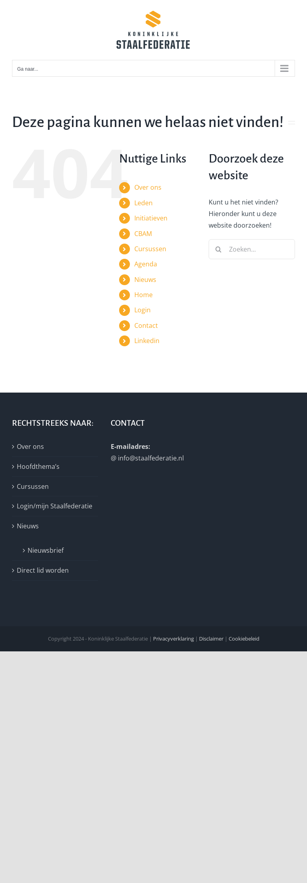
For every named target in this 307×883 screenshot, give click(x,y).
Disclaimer (211, 638)
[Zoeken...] (252, 249)
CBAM (143, 233)
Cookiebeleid (244, 638)
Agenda (145, 264)
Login (142, 310)
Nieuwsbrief (46, 550)
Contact (146, 325)
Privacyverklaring (173, 638)
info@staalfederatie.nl (151, 458)
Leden (143, 202)
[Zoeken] (219, 249)
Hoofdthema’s (38, 466)
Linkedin (146, 340)
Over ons (147, 187)
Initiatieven (150, 218)
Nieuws (145, 279)
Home (143, 294)
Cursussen (150, 248)
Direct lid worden (43, 570)
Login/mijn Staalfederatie (54, 506)
